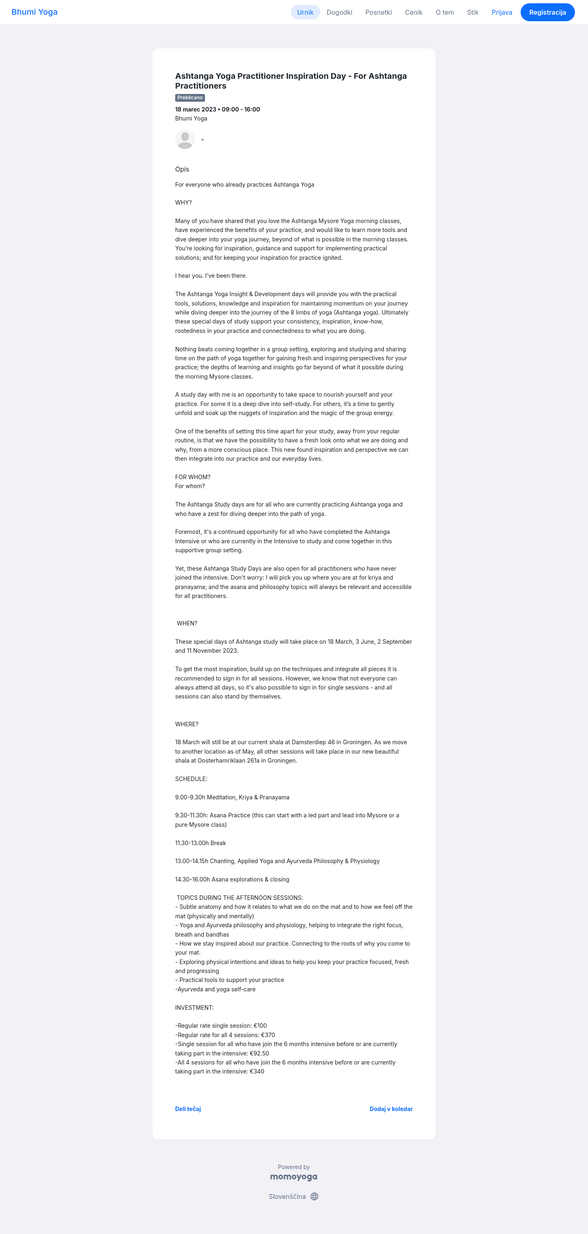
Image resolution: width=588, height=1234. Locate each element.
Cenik (414, 12)
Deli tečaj (188, 1108)
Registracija (547, 12)
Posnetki (378, 12)
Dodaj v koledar (391, 1108)
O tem (445, 12)
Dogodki (339, 12)
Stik (473, 12)
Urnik (305, 12)
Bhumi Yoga (34, 12)
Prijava (502, 12)
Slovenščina (294, 1196)
